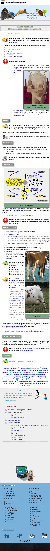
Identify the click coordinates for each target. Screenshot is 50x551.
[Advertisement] (13, 453)
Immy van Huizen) (39, 107)
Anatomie (34, 507)
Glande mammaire (19, 417)
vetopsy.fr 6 (24, 541)
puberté (10, 51)
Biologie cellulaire (37, 517)
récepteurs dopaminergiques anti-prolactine (17, 298)
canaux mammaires (15, 149)
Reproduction (36, 515)
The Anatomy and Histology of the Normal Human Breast (31, 425)
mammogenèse (41, 45)
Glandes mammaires (10, 368)
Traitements (10, 521)
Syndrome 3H (12, 381)
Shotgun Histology (19, 435)
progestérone (13, 209)
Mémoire (9, 504)
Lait (33, 372)
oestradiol (33, 331)
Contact (46, 396)
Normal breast (18, 430)
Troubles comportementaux (12, 507)
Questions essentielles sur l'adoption (10, 490)
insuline (9, 251)
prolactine (11, 234)
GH (26, 246)
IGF (7, 256)
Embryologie (35, 513)
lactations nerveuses (26, 350)
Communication (36, 500)
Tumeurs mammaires (25, 383)
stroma (10, 153)
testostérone (40, 331)
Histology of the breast (20, 428)
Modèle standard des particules (37, 521)
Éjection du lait (33, 370)
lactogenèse (21, 65)
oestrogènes (41, 127)
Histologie (23, 368)
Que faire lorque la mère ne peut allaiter (25, 374)
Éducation (34, 502)
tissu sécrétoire (17, 210)
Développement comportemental (36, 495)
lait (23, 116)
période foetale (12, 48)
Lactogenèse (10, 370)
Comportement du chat (35, 492)
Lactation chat (25, 385)
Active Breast (18, 439)
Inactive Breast (18, 437)
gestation (10, 55)
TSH (39, 247)
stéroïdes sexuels (12, 232)
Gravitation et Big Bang (36, 524)
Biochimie (35, 519)
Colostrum (25, 372)
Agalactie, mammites (9, 379)
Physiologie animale (14, 420)
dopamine (41, 243)
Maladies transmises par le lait (29, 381)
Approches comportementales (11, 499)
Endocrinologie (36, 511)
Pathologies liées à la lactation (34, 377)
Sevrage (18, 377)
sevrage (19, 56)
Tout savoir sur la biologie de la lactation (20, 410)
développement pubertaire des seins (14, 326)
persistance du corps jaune (35, 348)
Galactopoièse (21, 370)
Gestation (6, 355)
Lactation (45, 368)
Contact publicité (20, 470)
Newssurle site (44, 11)
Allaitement (15, 372)
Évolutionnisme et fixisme (10, 495)
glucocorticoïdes (13, 249)
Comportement (10, 493)
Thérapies (10, 519)
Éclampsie (21, 379)
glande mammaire (32, 114)
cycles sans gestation (14, 53)
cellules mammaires (19, 69)
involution (9, 56)
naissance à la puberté (14, 49)
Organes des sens (36, 498)
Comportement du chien (35, 489)
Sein (15, 415)
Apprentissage (10, 502)
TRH (27, 242)
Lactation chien (40, 383)
